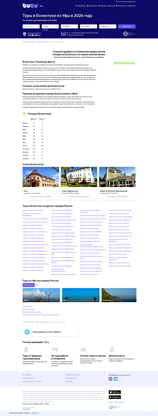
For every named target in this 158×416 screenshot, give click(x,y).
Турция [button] (45, 30)
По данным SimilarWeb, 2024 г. (75, 35)
